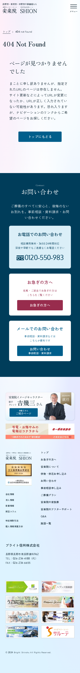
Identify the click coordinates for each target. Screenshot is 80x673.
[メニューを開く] (74, 7)
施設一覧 (46, 523)
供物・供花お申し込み (54, 473)
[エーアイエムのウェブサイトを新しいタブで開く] (22, 631)
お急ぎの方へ (48, 459)
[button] (13, 660)
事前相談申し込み (51, 488)
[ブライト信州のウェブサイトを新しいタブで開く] (22, 586)
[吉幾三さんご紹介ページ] (40, 406)
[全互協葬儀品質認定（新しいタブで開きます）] (19, 470)
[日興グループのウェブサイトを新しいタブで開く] (58, 616)
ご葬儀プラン (48, 495)
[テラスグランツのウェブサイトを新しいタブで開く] (58, 602)
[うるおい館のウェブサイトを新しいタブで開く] (22, 602)
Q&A (43, 516)
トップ (45, 452)
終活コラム (11, 511)
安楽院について (50, 466)
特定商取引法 (12, 520)
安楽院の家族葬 (50, 502)
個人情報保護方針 (14, 526)
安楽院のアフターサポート (56, 509)
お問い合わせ (48, 480)
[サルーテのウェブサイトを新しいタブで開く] (58, 631)
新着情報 (10, 505)
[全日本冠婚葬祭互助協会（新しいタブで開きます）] (19, 481)
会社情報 (10, 494)
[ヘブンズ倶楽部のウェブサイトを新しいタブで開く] (58, 586)
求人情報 (10, 500)
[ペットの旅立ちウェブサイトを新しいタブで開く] (22, 616)
